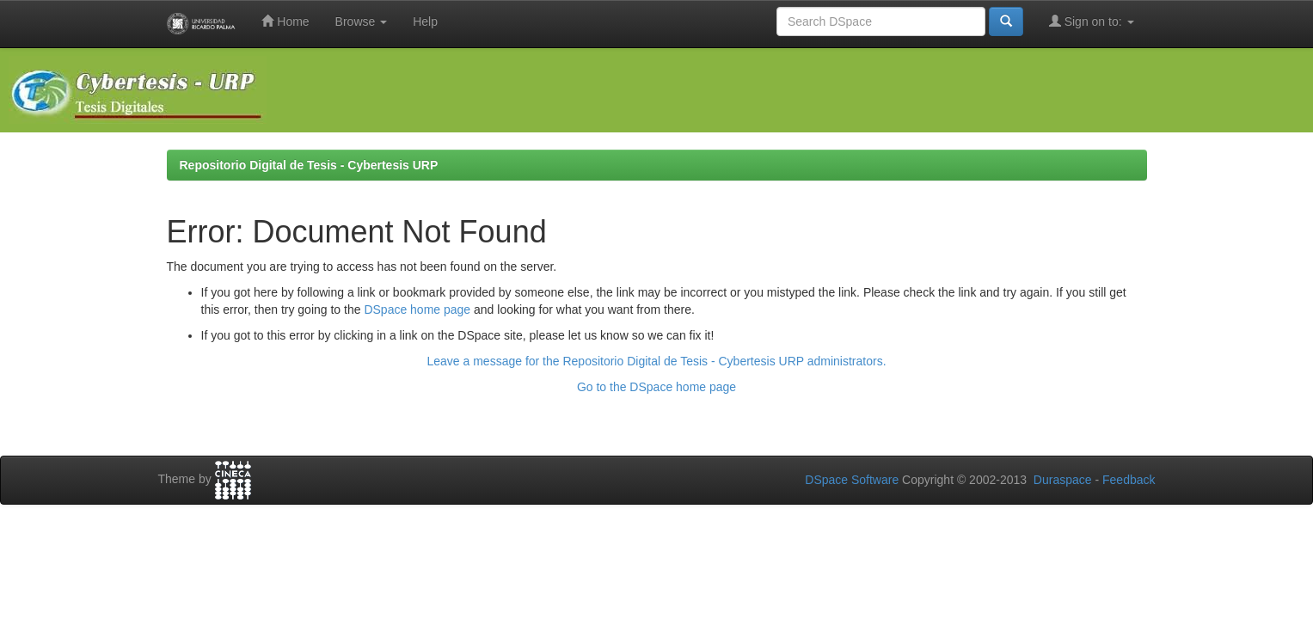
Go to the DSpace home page (656, 387)
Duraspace (1063, 480)
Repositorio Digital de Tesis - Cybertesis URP (309, 165)
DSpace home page (417, 309)
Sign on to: (1091, 21)
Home (285, 21)
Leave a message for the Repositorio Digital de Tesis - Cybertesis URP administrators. (656, 361)
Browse (361, 21)
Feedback (1128, 480)
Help (425, 21)
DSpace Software (852, 480)
